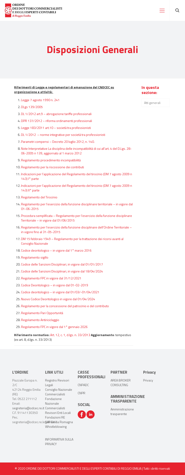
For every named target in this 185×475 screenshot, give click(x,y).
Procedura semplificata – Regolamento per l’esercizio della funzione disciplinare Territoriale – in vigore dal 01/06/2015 (76, 218)
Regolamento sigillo (34, 257)
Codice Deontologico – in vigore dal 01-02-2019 (54, 285)
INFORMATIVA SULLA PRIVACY (59, 441)
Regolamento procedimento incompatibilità (51, 160)
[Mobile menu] (162, 10)
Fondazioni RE (55, 417)
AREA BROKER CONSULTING (121, 382)
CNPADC (83, 384)
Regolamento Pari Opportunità (42, 312)
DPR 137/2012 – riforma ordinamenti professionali (56, 120)
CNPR (81, 393)
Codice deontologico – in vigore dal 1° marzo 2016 (56, 250)
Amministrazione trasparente (122, 411)
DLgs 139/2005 (32, 106)
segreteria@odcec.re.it (28, 408)
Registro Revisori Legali (57, 382)
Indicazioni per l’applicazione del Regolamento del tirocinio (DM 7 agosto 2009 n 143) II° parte (76, 188)
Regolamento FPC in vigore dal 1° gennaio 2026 (54, 326)
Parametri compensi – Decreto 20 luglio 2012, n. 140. (58, 141)
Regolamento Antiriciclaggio (40, 319)
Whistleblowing (56, 426)
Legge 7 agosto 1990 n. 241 (40, 99)
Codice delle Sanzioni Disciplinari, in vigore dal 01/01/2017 (62, 264)
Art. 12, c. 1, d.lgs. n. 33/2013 (70, 334)
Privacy (148, 380)
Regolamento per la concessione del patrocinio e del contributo (65, 305)
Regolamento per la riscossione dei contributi (52, 167)
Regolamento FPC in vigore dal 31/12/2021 (51, 278)
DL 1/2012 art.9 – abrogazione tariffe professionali (56, 113)
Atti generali (152, 102)
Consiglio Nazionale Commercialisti (58, 392)
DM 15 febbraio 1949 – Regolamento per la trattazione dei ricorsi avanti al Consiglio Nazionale (72, 241)
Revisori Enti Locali (58, 412)
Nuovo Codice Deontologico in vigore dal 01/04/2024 (58, 299)
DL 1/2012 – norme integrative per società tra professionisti (63, 134)
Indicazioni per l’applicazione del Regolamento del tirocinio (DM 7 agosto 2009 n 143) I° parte (76, 176)
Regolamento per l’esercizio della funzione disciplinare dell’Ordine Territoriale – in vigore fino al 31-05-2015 (76, 229)
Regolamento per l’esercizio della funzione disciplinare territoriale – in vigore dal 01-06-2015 (77, 206)
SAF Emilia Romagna (59, 421)
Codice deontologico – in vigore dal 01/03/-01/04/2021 (60, 292)
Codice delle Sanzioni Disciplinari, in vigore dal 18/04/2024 (62, 271)
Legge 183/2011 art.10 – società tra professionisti (56, 127)
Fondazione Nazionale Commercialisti (55, 403)
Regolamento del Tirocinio (39, 197)
